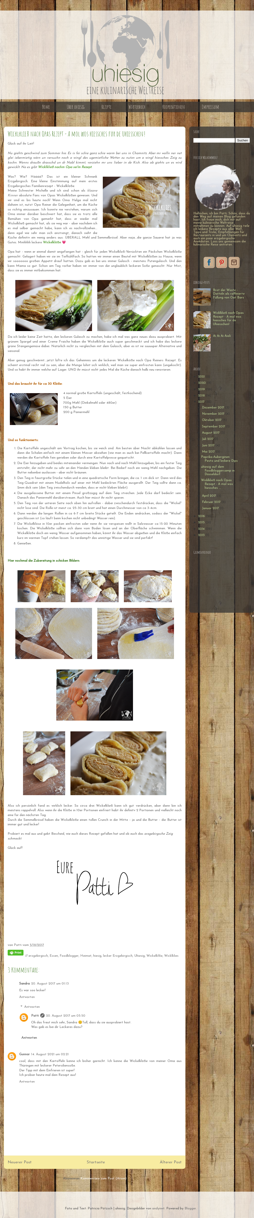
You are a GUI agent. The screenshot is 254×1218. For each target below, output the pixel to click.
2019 (202, 389)
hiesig (97, 956)
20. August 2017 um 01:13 (50, 983)
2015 (202, 522)
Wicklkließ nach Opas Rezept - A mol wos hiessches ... (217, 484)
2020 (202, 383)
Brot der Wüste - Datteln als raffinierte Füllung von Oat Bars (229, 294)
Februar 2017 (211, 502)
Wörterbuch (136, 107)
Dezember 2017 (213, 407)
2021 (202, 376)
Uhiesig (139, 956)
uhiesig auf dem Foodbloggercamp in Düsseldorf (218, 470)
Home (46, 107)
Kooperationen (173, 107)
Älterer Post (171, 1162)
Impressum (210, 107)
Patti (35, 1016)
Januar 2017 (211, 508)
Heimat (86, 956)
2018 (202, 395)
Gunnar (24, 1054)
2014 (202, 528)
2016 (202, 516)
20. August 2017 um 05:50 (65, 1016)
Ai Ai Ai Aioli (222, 336)
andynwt (158, 1208)
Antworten (27, 997)
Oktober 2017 (212, 420)
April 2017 (209, 495)
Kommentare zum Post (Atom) (104, 1178)
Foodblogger (69, 956)
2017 (201, 401)
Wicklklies (171, 956)
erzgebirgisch (38, 956)
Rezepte (106, 107)
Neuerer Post (20, 1162)
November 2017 (213, 413)
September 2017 (214, 426)
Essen (54, 956)
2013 (202, 535)
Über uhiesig (76, 107)
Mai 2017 (209, 451)
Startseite (96, 1162)
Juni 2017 (208, 445)
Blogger (190, 1208)
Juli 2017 (208, 439)
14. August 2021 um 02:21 (50, 1054)
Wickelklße (154, 956)
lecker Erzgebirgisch (118, 956)
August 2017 (211, 432)
